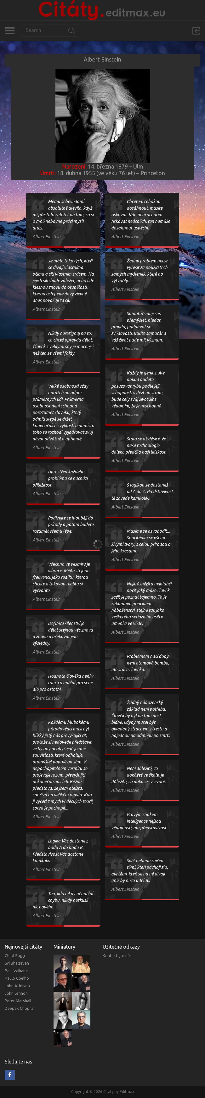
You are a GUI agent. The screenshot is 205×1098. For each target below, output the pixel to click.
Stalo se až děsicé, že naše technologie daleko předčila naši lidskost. (138, 445)
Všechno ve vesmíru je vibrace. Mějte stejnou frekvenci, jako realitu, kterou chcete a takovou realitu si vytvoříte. (61, 577)
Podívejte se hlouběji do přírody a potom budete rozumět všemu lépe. (63, 524)
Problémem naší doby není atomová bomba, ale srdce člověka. (140, 663)
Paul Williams (17, 970)
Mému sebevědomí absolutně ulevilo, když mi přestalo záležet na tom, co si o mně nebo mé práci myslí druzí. (63, 214)
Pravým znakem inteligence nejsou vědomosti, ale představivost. (139, 821)
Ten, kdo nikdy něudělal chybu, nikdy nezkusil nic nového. (62, 900)
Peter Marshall (18, 1000)
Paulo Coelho (17, 978)
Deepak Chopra (19, 1008)
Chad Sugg (15, 955)
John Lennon (16, 993)
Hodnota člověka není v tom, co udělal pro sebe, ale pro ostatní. (63, 683)
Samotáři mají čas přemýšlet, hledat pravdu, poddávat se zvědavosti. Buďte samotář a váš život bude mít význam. (138, 326)
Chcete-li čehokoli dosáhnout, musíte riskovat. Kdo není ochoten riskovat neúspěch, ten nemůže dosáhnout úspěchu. (140, 214)
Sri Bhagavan (17, 963)
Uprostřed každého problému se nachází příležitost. (60, 478)
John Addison (17, 985)
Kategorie (9, 30)
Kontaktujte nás (117, 955)
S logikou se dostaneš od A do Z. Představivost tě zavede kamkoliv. (142, 491)
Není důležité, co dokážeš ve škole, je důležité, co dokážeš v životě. (138, 775)
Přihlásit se (196, 31)
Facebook (10, 1075)
